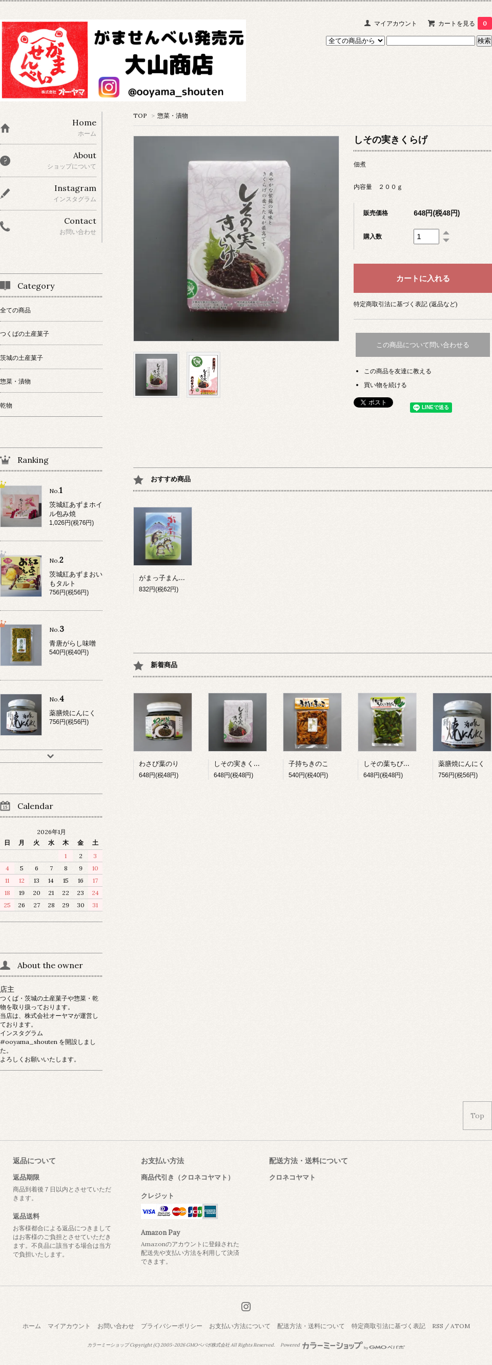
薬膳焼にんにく (461, 763)
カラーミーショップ (108, 1345)
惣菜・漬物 (172, 115)
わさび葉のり (159, 763)
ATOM (460, 1326)
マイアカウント (395, 23)
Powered (342, 1345)
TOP (140, 115)
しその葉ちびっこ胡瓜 (396, 763)
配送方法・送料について (311, 1326)
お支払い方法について (240, 1326)
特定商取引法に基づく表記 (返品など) (406, 304)
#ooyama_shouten (29, 1042)
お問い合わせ (115, 1326)
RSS (437, 1326)
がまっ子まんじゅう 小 (175, 577)
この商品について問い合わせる (422, 345)
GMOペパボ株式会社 (208, 1345)
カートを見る (465, 23)
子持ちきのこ (309, 763)
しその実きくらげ (240, 763)
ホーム (32, 1326)
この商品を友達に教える (398, 371)
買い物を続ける (385, 385)
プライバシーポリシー (171, 1326)
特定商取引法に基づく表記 (388, 1326)
